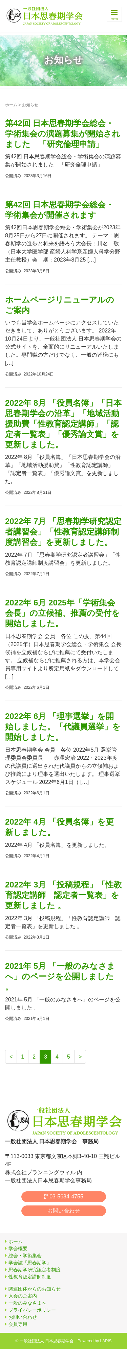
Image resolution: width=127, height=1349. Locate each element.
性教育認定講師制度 (29, 1276)
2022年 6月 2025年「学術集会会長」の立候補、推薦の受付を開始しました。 (62, 613)
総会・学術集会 (25, 1255)
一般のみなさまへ (27, 1303)
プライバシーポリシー (32, 1310)
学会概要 (17, 1248)
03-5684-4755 (63, 1196)
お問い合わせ (63, 1211)
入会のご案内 (22, 1296)
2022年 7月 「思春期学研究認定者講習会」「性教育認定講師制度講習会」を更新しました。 (63, 532)
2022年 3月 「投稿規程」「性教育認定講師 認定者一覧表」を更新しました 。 (63, 895)
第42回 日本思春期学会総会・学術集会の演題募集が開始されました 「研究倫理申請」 (62, 134)
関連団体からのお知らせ (34, 1289)
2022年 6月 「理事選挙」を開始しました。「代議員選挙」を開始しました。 (63, 727)
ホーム (11, 105)
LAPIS (105, 1341)
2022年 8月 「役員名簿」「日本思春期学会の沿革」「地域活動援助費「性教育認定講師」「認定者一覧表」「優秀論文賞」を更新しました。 (63, 423)
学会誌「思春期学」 (29, 1262)
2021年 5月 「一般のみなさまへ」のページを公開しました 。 (60, 976)
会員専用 (17, 1324)
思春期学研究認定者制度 (34, 1269)
